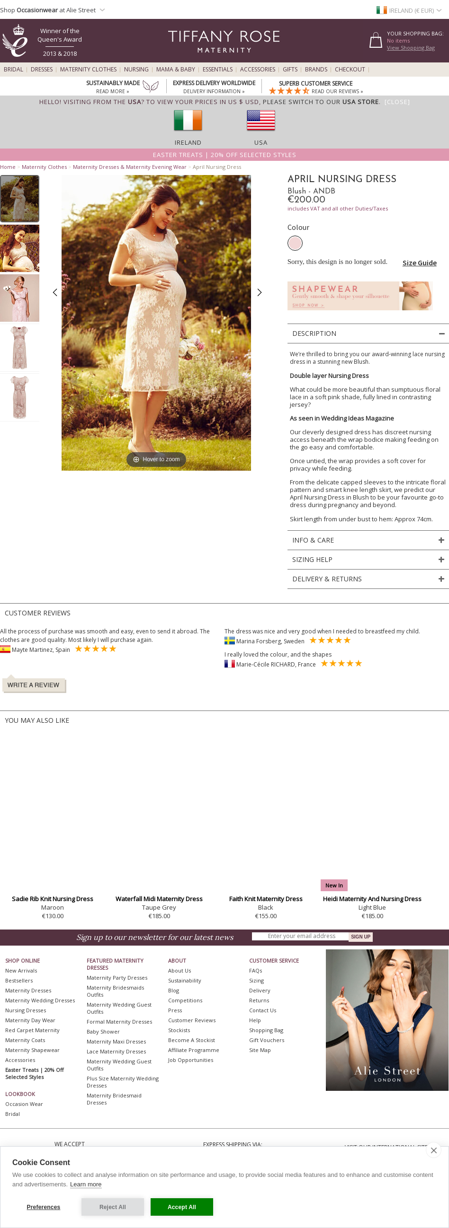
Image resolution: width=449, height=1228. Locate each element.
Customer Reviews (192, 1020)
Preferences (44, 1207)
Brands (316, 69)
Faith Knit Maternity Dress (266, 899)
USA (261, 142)
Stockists (179, 1030)
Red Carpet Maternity (32, 1030)
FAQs (255, 970)
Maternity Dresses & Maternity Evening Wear (130, 166)
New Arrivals (21, 970)
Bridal (13, 69)
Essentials (218, 69)
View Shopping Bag (411, 47)
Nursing (136, 69)
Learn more (85, 1184)
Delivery (259, 990)
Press (175, 1010)
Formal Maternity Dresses (119, 1021)
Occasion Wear (24, 1103)
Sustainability (184, 980)
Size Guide (420, 262)
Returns (259, 1000)
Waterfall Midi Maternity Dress (159, 899)
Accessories (257, 69)
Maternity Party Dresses (117, 977)
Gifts (290, 69)
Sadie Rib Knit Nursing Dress (52, 899)
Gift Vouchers (266, 1040)
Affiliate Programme (193, 1049)
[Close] (397, 101)
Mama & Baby (175, 69)
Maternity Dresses (28, 990)
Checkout (350, 69)
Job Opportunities (190, 1059)
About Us (179, 970)
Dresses (42, 69)
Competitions (185, 1000)
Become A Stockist (191, 1040)
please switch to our (321, 101)
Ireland (188, 142)
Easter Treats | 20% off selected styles (224, 154)
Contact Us (262, 1010)
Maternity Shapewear (32, 1049)
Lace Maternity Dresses (116, 1051)
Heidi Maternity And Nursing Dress (372, 899)
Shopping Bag (266, 1030)
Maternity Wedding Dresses (40, 1000)
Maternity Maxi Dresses (116, 1041)
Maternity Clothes (88, 69)
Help (255, 1020)
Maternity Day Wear (30, 1020)
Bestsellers (19, 980)
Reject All (112, 1207)
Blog (173, 990)
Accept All (182, 1207)
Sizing (256, 980)
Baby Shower (103, 1031)
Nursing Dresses (25, 1010)
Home (8, 166)
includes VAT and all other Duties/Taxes (337, 208)
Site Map (260, 1049)
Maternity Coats (25, 1040)
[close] (433, 1150)
